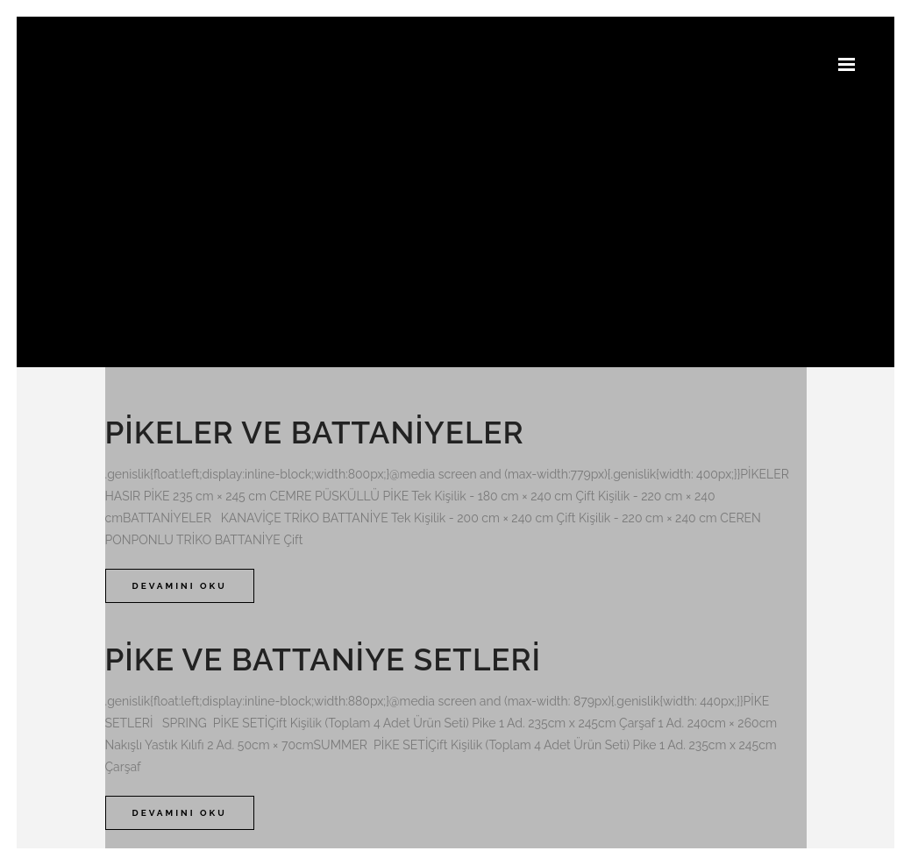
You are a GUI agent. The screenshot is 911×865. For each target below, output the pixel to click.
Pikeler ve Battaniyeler (314, 432)
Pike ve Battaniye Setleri (323, 659)
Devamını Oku (179, 586)
